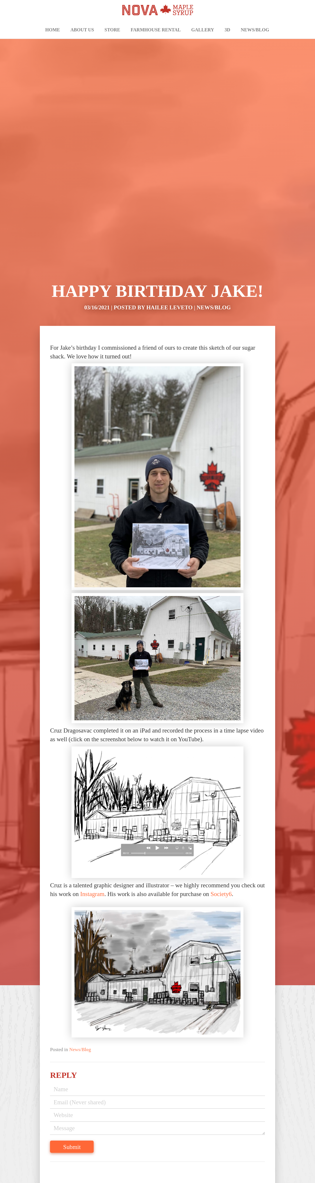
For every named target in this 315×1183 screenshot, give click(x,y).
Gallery (202, 29)
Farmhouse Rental (156, 29)
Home (52, 29)
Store (112, 29)
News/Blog (255, 29)
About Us (82, 29)
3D (227, 29)
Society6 (221, 894)
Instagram (92, 894)
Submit (72, 1146)
